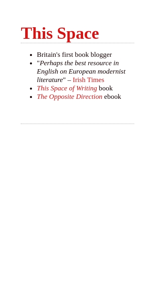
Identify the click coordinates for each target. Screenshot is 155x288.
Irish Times (88, 80)
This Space (60, 33)
